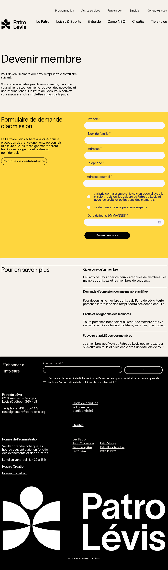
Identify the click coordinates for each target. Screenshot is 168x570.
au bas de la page (56, 94)
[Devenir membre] (107, 235)
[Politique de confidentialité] (24, 161)
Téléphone (94, 163)
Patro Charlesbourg (84, 443)
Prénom (93, 119)
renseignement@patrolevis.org (23, 412)
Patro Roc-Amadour (112, 447)
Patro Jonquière (82, 447)
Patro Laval (79, 451)
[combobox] (124, 155)
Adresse (94, 148)
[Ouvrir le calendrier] (159, 222)
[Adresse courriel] (81, 370)
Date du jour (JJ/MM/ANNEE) (109, 215)
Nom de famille (98, 133)
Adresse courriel (98, 176)
